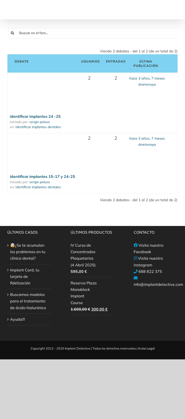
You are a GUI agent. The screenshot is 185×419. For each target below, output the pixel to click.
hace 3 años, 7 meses (147, 78)
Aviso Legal (146, 348)
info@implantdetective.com (158, 284)
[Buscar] (12, 33)
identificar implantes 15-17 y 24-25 (42, 176)
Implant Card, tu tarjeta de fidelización (24, 276)
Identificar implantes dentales (38, 127)
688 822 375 (150, 271)
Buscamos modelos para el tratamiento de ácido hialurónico (28, 301)
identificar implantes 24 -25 (35, 116)
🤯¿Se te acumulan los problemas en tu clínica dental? (27, 252)
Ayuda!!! (17, 319)
